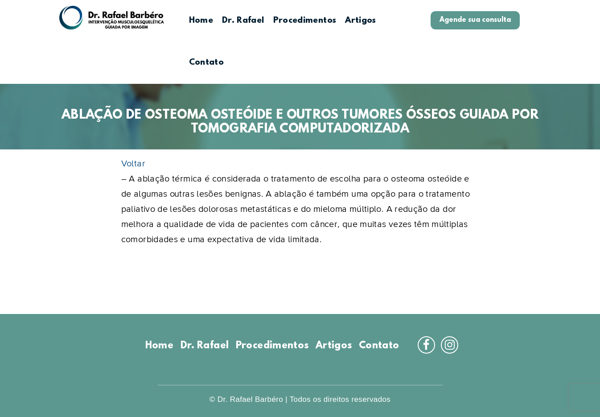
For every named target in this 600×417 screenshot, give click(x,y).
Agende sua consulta (475, 20)
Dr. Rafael (243, 20)
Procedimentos (305, 20)
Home (201, 20)
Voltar (133, 163)
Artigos (360, 20)
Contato (206, 62)
